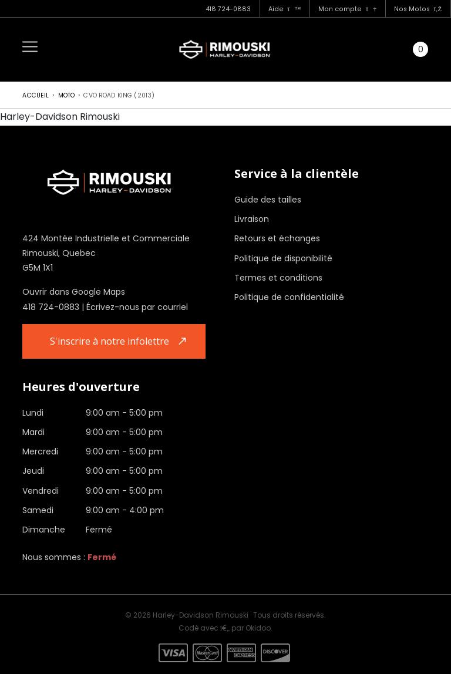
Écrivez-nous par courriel (137, 307)
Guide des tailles (267, 199)
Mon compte (347, 9)
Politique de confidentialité (289, 297)
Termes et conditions (278, 278)
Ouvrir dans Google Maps (73, 292)
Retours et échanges (277, 238)
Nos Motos (418, 9)
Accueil (35, 95)
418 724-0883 (228, 9)
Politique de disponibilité (283, 258)
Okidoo (258, 628)
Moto (66, 95)
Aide (284, 9)
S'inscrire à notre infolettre (109, 341)
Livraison (251, 219)
